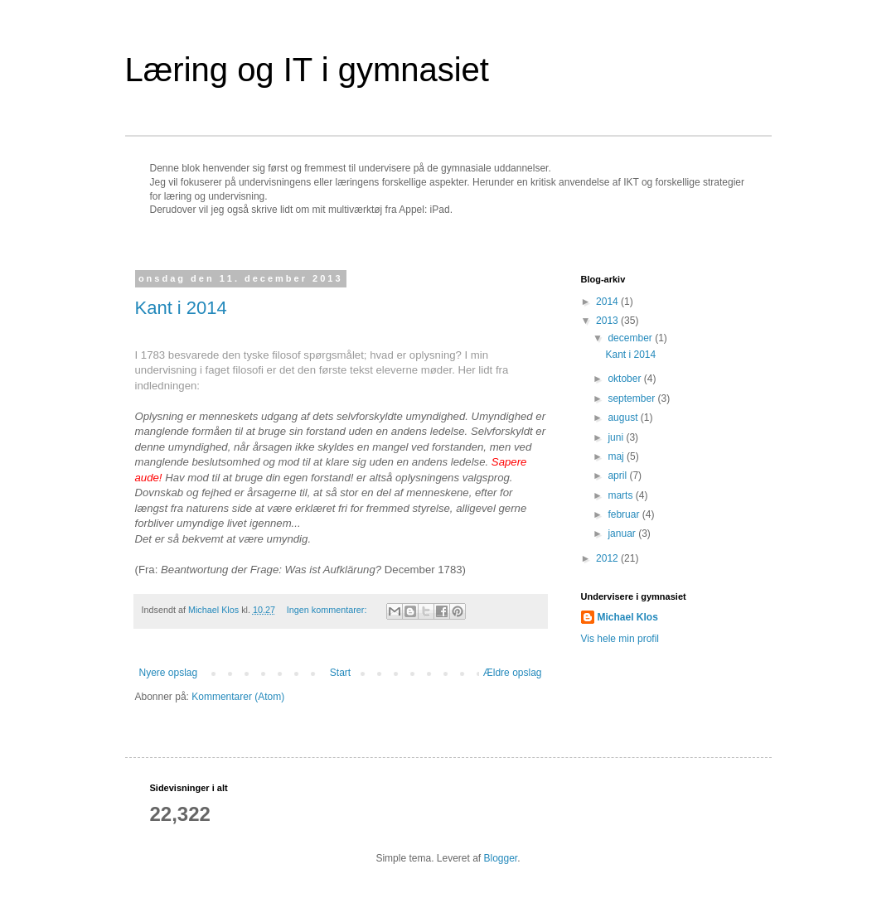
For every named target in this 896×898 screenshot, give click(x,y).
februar (625, 514)
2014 (608, 301)
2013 (608, 320)
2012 (608, 558)
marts (621, 495)
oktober (625, 378)
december (631, 338)
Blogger (501, 858)
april (618, 475)
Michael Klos (628, 617)
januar (623, 533)
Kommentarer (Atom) (237, 696)
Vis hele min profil (620, 639)
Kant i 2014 (181, 307)
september (632, 398)
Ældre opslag (512, 672)
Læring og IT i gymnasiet (307, 69)
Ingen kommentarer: (328, 610)
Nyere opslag (168, 672)
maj (617, 456)
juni (617, 437)
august (624, 417)
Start (340, 672)
